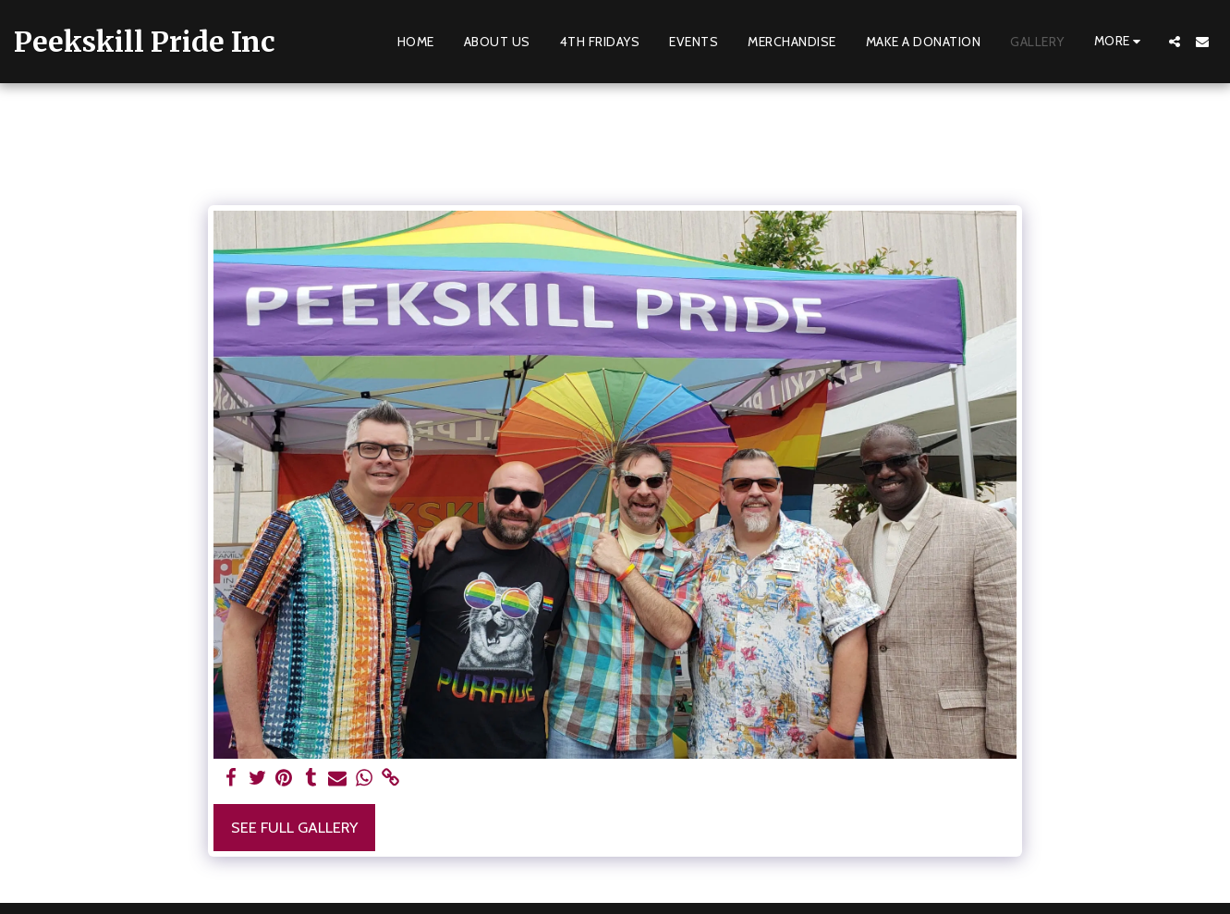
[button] (1174, 41)
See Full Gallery (294, 827)
